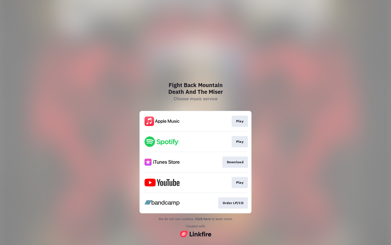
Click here (203, 219)
